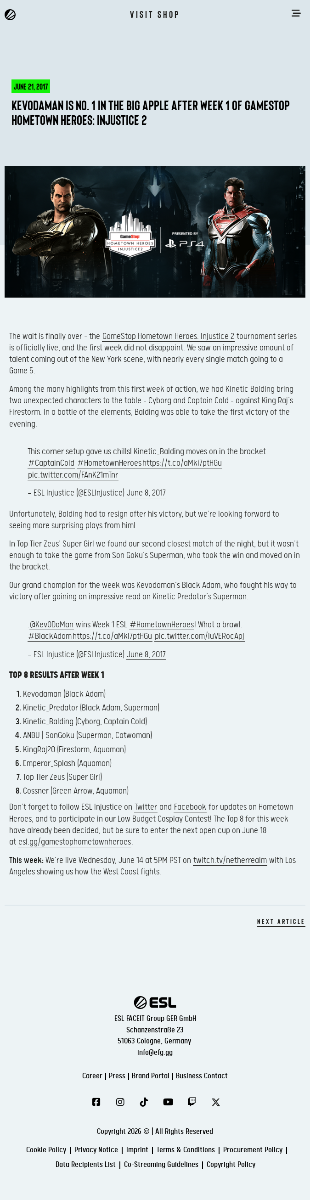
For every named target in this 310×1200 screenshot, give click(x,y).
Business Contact (202, 1076)
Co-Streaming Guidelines (161, 1165)
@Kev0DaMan (51, 625)
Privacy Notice (96, 1150)
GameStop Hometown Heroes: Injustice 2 (168, 336)
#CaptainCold (51, 463)
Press (117, 1076)
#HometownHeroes (109, 463)
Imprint (137, 1150)
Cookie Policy (46, 1150)
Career (92, 1076)
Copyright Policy (231, 1165)
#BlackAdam (50, 636)
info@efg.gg (155, 1052)
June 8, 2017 (146, 493)
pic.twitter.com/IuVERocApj (199, 636)
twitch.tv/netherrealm (230, 860)
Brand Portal (150, 1076)
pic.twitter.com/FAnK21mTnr (73, 475)
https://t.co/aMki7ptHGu (182, 463)
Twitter (146, 807)
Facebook (190, 807)
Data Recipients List (86, 1165)
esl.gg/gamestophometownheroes (74, 842)
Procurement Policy (252, 1150)
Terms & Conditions (186, 1150)
